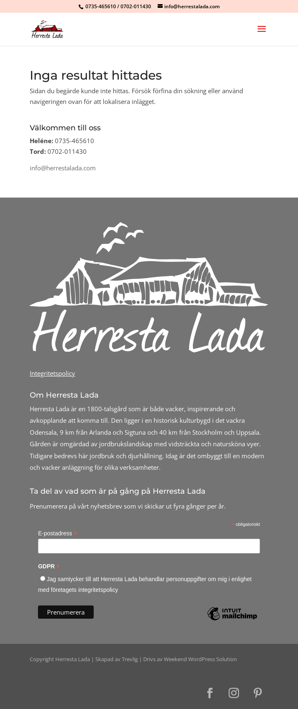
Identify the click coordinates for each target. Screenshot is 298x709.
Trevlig (130, 659)
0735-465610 (100, 6)
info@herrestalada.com (63, 168)
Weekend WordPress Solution (200, 659)
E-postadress (57, 533)
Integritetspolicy (52, 373)
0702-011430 (136, 6)
